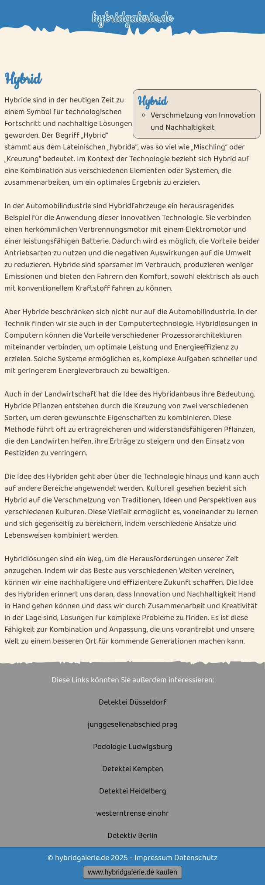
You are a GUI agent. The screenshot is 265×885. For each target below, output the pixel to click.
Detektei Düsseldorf (132, 703)
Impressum (153, 858)
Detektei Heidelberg (132, 791)
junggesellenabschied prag (133, 725)
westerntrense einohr (132, 814)
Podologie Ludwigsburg (132, 747)
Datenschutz (195, 858)
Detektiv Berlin (132, 836)
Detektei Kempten (132, 769)
